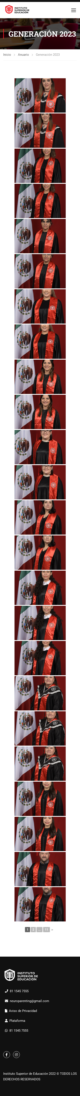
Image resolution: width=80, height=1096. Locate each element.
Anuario (23, 55)
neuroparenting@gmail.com (29, 1001)
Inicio (7, 55)
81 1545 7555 (19, 991)
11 (46, 929)
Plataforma (17, 1021)
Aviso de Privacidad (23, 1011)
